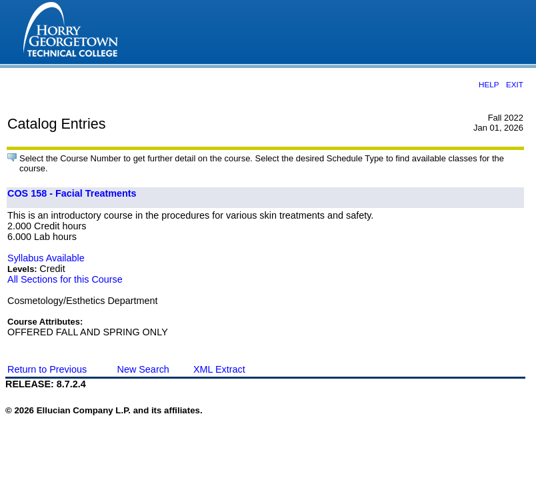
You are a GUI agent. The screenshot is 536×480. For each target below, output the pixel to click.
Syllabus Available (46, 258)
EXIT (514, 84)
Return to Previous (47, 369)
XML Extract (219, 369)
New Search (143, 369)
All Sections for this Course (65, 279)
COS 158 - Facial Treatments (72, 193)
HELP (489, 84)
